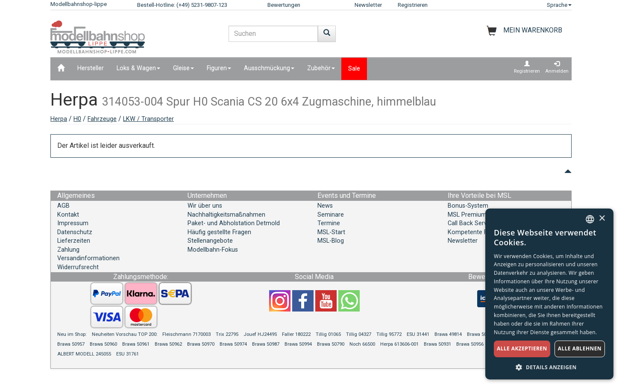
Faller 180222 (296, 334)
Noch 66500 (362, 344)
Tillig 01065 (328, 334)
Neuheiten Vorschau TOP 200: (125, 334)
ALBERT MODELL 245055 (84, 354)
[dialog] (549, 294)
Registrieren (413, 5)
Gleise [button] (183, 68)
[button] (549, 367)
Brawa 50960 (103, 344)
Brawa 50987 (265, 344)
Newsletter (368, 5)
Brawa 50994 (298, 344)
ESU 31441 (418, 334)
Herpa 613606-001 (399, 344)
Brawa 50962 (168, 344)
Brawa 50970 (200, 344)
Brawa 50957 (71, 344)
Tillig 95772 (389, 334)
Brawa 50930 (480, 334)
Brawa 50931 (437, 344)
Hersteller (90, 68)
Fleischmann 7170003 (186, 334)
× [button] (602, 218)
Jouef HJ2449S (260, 334)
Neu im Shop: (72, 334)
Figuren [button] (219, 68)
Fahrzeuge (102, 119)
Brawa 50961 (136, 344)
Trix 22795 (227, 334)
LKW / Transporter (148, 119)
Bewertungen (283, 5)
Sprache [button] (559, 5)
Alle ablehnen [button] (579, 348)
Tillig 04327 (358, 334)
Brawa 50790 (330, 344)
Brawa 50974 (233, 344)
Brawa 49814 (448, 334)
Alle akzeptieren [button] (522, 348)
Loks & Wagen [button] (138, 68)
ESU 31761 (127, 354)
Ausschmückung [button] (269, 68)
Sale (354, 68)
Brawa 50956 (470, 344)
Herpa (58, 119)
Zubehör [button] (321, 68)
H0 (77, 119)
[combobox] (590, 219)
